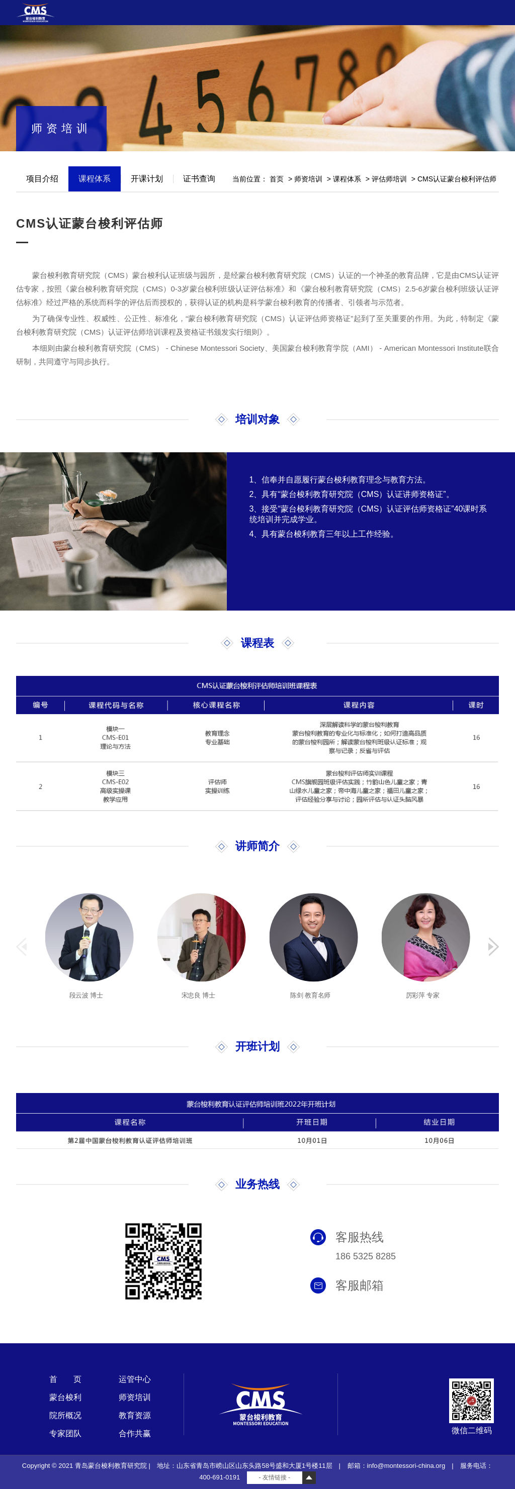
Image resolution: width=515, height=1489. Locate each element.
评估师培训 (389, 179)
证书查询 (199, 178)
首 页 (65, 1379)
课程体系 (94, 178)
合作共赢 (135, 1433)
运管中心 (135, 1379)
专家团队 (65, 1433)
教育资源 (135, 1415)
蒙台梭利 (65, 1397)
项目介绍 (42, 178)
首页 (277, 179)
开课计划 (147, 178)
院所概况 (65, 1415)
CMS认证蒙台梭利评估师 (456, 179)
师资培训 (308, 179)
